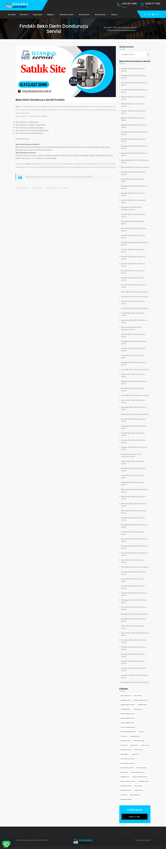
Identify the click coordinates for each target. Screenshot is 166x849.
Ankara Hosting (145, 840)
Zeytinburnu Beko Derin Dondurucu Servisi (134, 676)
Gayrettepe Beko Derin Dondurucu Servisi (134, 321)
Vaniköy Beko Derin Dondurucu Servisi (133, 655)
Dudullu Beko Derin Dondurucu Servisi (133, 250)
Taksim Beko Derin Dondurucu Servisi (132, 626)
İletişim (114, 14)
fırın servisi (124, 736)
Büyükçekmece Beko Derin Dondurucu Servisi (131, 208)
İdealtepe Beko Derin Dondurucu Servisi (133, 363)
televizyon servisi (126, 741)
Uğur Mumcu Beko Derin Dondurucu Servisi (135, 634)
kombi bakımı (125, 754)
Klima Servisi (85, 14)
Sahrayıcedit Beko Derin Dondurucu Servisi (134, 547)
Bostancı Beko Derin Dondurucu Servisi (133, 201)
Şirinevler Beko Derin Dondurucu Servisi (133, 608)
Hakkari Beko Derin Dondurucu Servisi (133, 278)
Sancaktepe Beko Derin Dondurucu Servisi (134, 554)
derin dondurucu (65, 188)
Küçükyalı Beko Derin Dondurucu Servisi (133, 469)
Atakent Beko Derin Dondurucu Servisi (133, 97)
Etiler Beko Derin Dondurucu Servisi (134, 291)
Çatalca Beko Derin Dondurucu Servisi (132, 222)
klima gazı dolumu (126, 750)
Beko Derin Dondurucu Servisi (125, 27)
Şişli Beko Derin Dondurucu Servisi (134, 614)
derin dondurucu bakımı (37, 188)
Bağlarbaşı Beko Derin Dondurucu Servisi (134, 126)
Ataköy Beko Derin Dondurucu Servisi (132, 104)
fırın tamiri (141, 732)
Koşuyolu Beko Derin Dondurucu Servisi (133, 420)
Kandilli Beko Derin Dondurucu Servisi (132, 389)
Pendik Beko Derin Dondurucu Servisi (132, 532)
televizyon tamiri (135, 736)
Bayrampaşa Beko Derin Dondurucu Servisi (135, 161)
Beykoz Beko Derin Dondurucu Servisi (132, 180)
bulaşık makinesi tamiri (127, 723)
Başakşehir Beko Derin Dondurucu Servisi (134, 147)
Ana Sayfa (12, 14)
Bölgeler (51, 14)
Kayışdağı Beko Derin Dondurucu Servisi (133, 408)
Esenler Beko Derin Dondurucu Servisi (133, 271)
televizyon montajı (139, 741)
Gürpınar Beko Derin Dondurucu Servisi (133, 349)
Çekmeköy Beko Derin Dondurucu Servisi (134, 229)
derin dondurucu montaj (22, 188)
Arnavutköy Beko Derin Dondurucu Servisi (134, 90)
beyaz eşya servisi (126, 695)
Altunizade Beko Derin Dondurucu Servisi (134, 83)
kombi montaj (138, 750)
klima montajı (145, 745)
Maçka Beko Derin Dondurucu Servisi (132, 483)
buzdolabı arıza (137, 709)
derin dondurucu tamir (51, 188)
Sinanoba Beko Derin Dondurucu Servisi (133, 572)
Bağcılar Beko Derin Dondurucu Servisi (133, 118)
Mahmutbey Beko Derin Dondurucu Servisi (134, 490)
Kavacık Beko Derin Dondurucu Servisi (133, 401)
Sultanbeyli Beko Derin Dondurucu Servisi (134, 594)
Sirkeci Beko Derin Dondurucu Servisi (132, 579)
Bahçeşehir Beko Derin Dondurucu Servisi (134, 154)
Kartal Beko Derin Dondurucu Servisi (135, 395)
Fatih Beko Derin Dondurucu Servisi (134, 308)
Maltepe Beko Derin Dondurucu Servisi (133, 497)
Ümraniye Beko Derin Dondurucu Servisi (133, 641)
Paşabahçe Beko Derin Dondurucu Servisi (134, 525)
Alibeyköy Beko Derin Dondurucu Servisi (133, 76)
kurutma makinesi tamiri (128, 727)
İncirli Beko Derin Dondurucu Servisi (134, 369)
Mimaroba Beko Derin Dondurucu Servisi (134, 504)
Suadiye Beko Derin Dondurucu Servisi (133, 587)
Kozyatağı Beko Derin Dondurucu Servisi (133, 427)
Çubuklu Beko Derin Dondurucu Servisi (133, 236)
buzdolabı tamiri (142, 704)
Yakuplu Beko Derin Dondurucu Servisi (133, 662)
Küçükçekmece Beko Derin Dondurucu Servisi (131, 455)
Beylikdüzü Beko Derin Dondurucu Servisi (134, 187)
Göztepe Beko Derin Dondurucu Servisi (133, 335)
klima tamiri (124, 745)
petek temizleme (135, 795)
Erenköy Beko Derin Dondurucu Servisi (133, 264)
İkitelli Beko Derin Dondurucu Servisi (135, 682)
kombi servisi (135, 754)
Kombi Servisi (101, 14)
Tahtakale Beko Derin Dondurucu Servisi (133, 619)
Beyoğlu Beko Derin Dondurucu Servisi (133, 194)
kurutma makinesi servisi (128, 732)
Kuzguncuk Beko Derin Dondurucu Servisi (134, 448)
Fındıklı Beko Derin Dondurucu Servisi (132, 314)
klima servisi (137, 695)
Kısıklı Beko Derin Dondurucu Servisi (135, 414)
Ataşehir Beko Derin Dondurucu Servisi (133, 111)
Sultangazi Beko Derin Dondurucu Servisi (134, 601)
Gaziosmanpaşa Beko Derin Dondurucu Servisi (131, 328)
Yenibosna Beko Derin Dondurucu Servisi (134, 669)
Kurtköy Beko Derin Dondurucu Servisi (133, 434)
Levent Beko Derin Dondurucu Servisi (132, 476)
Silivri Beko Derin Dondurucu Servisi (134, 567)
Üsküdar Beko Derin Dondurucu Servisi (133, 648)
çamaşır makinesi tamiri (128, 713)
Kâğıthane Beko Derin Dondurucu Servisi (134, 382)
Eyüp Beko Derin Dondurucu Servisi (134, 296)
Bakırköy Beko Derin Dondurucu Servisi (133, 140)
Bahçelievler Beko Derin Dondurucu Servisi (134, 133)
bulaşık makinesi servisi (128, 704)
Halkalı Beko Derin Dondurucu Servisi (132, 356)
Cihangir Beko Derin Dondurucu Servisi (133, 215)
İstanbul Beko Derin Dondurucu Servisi (133, 69)
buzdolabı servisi (125, 700)
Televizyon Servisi (67, 14)
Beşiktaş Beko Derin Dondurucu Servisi (133, 173)
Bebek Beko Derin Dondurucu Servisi (135, 167)
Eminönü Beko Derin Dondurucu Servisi (133, 257)
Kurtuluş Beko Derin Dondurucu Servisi (133, 441)
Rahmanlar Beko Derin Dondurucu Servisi (134, 539)
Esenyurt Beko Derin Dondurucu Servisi (133, 285)
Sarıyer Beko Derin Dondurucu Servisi (132, 561)
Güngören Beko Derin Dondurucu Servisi (133, 342)
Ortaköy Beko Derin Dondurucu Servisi (133, 518)
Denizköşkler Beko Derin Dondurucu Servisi (135, 243)
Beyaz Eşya (38, 14)
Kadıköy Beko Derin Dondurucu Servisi (133, 375)
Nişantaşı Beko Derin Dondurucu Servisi (133, 511)
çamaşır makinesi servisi (140, 700)
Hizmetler (24, 14)
